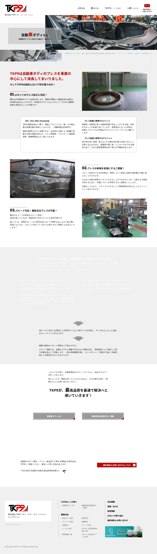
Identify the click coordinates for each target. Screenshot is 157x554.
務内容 (94, 8)
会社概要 (111, 501)
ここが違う (112, 8)
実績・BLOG (112, 506)
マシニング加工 (68, 521)
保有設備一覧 (67, 534)
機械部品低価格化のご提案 (89, 506)
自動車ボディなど (68, 505)
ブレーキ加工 (87, 525)
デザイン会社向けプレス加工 (89, 535)
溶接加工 (65, 525)
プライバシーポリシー (13, 524)
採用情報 (111, 511)
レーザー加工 (67, 528)
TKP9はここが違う (133, 53)
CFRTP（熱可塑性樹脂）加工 (89, 529)
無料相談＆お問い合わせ (147, 10)
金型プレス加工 (68, 518)
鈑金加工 (85, 518)
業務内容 (64, 514)
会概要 (81, 8)
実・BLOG (132, 8)
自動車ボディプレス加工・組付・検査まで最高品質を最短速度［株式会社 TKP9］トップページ (94, 53)
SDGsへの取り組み (115, 515)
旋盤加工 (85, 521)
